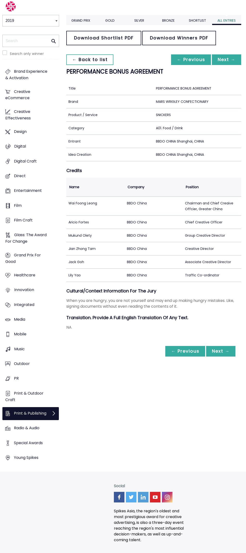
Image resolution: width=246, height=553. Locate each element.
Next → (226, 60)
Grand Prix (80, 20)
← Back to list (90, 60)
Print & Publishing (30, 413)
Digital (20, 146)
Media (19, 319)
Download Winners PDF (179, 38)
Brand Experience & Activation (26, 75)
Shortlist (197, 20)
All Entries (226, 20)
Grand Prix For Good (23, 258)
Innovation (24, 290)
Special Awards (28, 443)
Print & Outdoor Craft (24, 396)
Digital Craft (25, 161)
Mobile (20, 334)
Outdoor (22, 363)
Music (19, 349)
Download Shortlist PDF (104, 38)
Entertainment (28, 191)
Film (18, 205)
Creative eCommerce (17, 95)
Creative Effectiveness (18, 115)
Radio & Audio (26, 428)
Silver (139, 20)
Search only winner (27, 53)
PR (16, 378)
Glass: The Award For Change (26, 238)
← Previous (191, 60)
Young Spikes (26, 457)
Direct (20, 176)
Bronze (168, 20)
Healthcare (24, 275)
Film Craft (23, 220)
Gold (110, 20)
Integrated (24, 304)
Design (20, 132)
